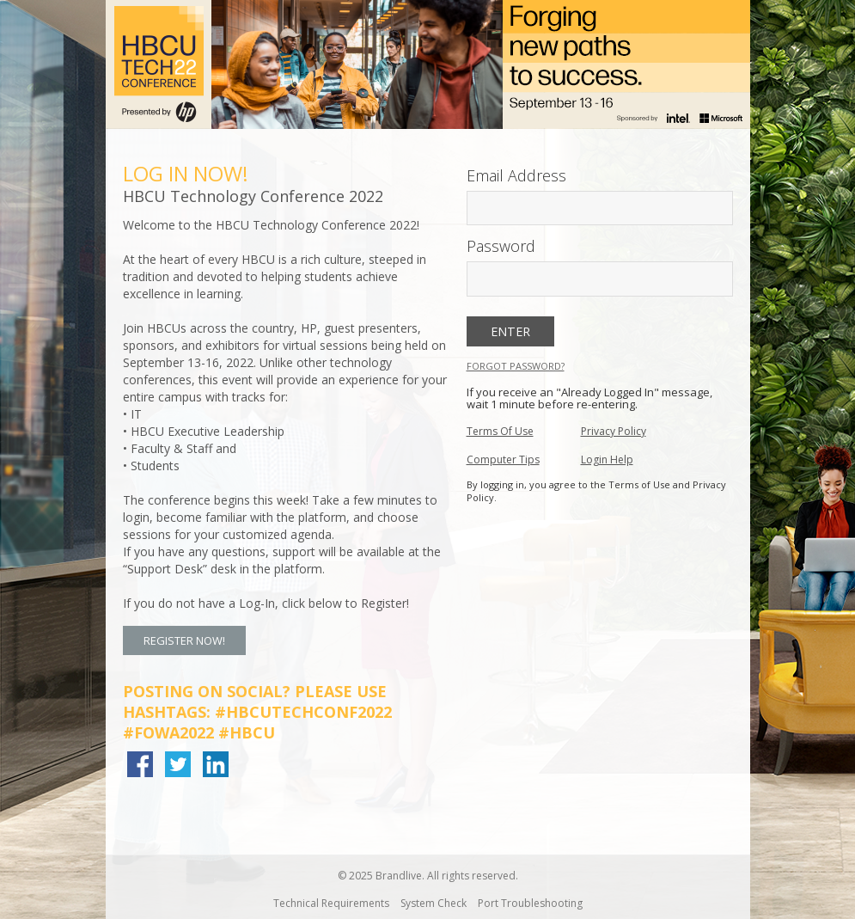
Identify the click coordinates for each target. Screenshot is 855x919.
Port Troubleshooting (530, 903)
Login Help (607, 459)
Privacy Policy (613, 431)
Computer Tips (503, 459)
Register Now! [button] (184, 640)
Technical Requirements (331, 903)
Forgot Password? (516, 365)
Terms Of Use (500, 431)
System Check (433, 903)
